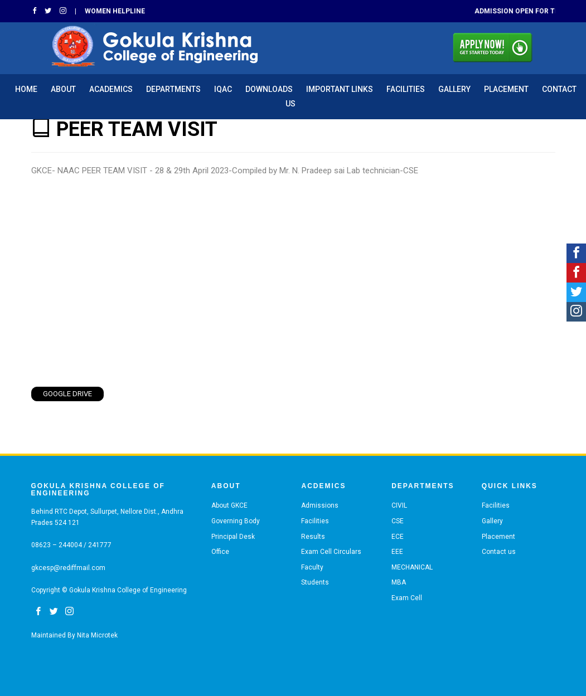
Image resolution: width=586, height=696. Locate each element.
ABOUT (63, 89)
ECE (397, 537)
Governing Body (235, 521)
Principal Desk (233, 537)
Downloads (269, 89)
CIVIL (399, 505)
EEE (397, 552)
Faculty (312, 567)
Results (313, 537)
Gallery (454, 89)
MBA (398, 582)
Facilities (405, 89)
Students (315, 582)
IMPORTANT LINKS (339, 89)
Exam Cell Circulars (331, 552)
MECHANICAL (412, 567)
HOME (26, 89)
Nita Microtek (97, 635)
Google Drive (67, 394)
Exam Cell (406, 598)
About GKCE (229, 505)
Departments (173, 89)
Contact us (499, 552)
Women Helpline (115, 11)
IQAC (223, 89)
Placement (506, 89)
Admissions (319, 505)
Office (220, 552)
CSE (397, 521)
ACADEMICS (111, 89)
